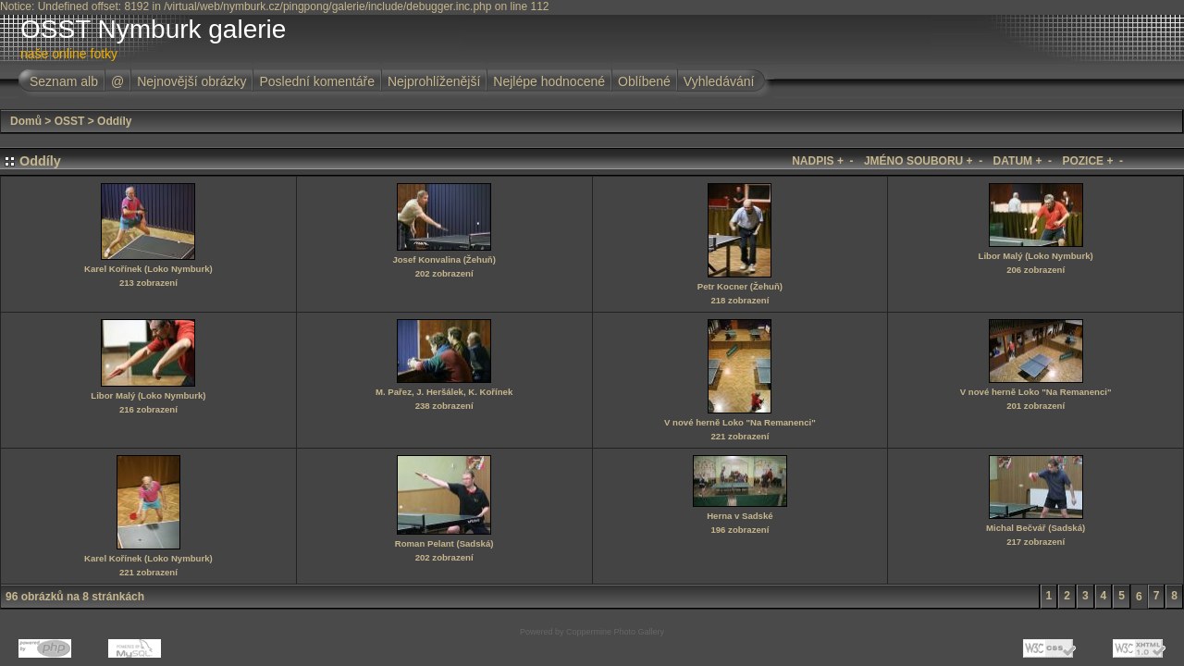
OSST (70, 121)
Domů (26, 121)
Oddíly (114, 121)
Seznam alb (64, 81)
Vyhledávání (719, 81)
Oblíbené (644, 81)
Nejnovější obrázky (191, 81)
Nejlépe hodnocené (549, 81)
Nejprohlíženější (434, 81)
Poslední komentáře (317, 81)
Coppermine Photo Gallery (615, 631)
